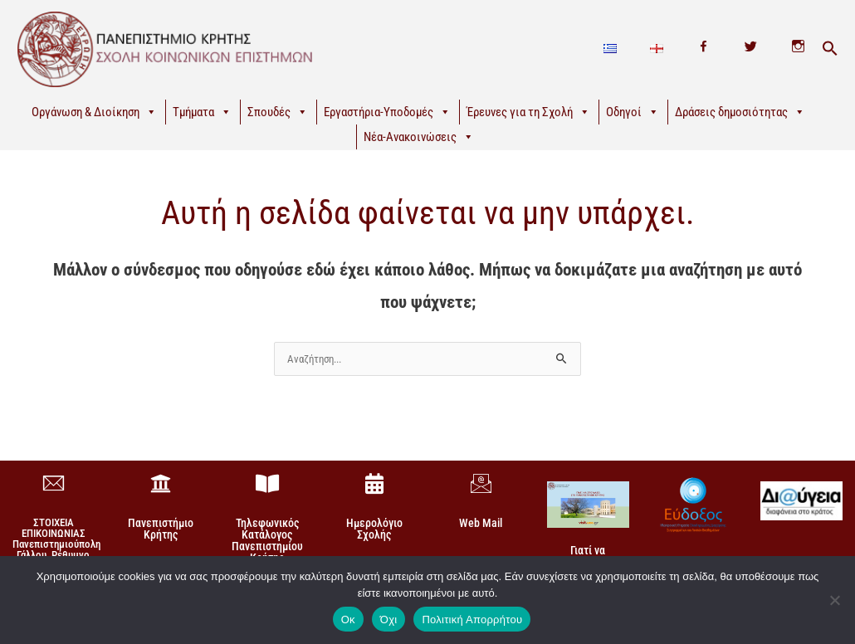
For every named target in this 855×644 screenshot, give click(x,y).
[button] (830, 49)
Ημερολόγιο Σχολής (374, 529)
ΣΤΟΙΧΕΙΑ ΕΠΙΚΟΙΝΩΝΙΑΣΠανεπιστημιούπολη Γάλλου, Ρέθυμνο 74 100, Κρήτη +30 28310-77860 (56, 550)
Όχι (389, 619)
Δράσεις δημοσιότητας (740, 112)
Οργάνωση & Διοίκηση (94, 112)
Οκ (348, 619)
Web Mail (480, 523)
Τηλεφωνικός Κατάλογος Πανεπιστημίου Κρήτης (267, 541)
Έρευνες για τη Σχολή (528, 112)
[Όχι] (834, 600)
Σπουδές (277, 112)
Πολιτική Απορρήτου (472, 619)
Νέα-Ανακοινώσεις (419, 136)
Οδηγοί (632, 112)
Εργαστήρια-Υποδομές (387, 112)
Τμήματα (202, 112)
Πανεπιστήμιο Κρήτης (160, 529)
